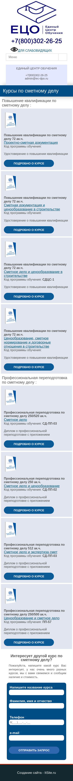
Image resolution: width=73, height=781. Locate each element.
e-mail (14, 733)
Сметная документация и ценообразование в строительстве (32, 207)
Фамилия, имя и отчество (31, 701)
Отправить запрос (34, 750)
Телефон (17, 717)
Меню (13, 57)
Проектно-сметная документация (31, 143)
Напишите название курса (31, 687)
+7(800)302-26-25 (36, 75)
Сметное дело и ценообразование (32, 486)
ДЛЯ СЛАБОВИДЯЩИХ (31, 50)
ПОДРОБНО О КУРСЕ (29, 163)
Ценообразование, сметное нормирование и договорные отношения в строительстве (27, 342)
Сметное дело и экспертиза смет (30, 552)
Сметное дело (15, 420)
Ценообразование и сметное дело (32, 618)
